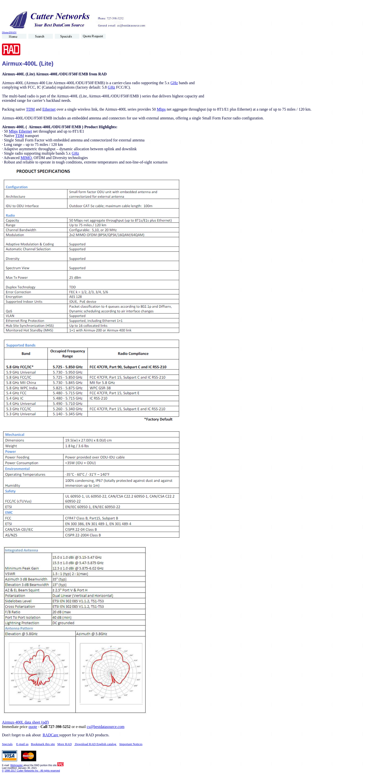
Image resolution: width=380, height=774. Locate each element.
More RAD (64, 744)
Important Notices (130, 744)
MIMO (26, 158)
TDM (30, 109)
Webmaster (16, 765)
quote (32, 727)
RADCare (51, 735)
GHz (174, 83)
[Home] (6, 32)
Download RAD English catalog (95, 744)
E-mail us (22, 744)
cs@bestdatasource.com (106, 727)
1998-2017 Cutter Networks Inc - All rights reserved (32, 770)
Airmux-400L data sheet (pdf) (25, 722)
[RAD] (13, 32)
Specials (7, 744)
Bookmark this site (43, 744)
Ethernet (49, 109)
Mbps (161, 109)
